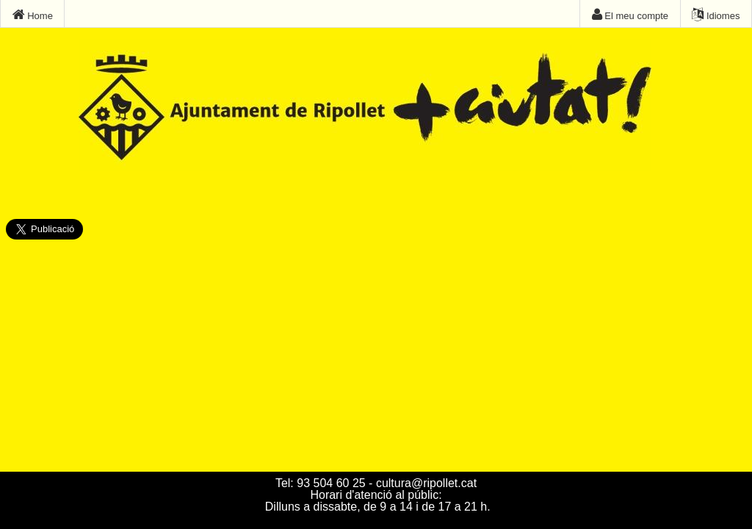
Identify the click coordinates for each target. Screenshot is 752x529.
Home (32, 14)
